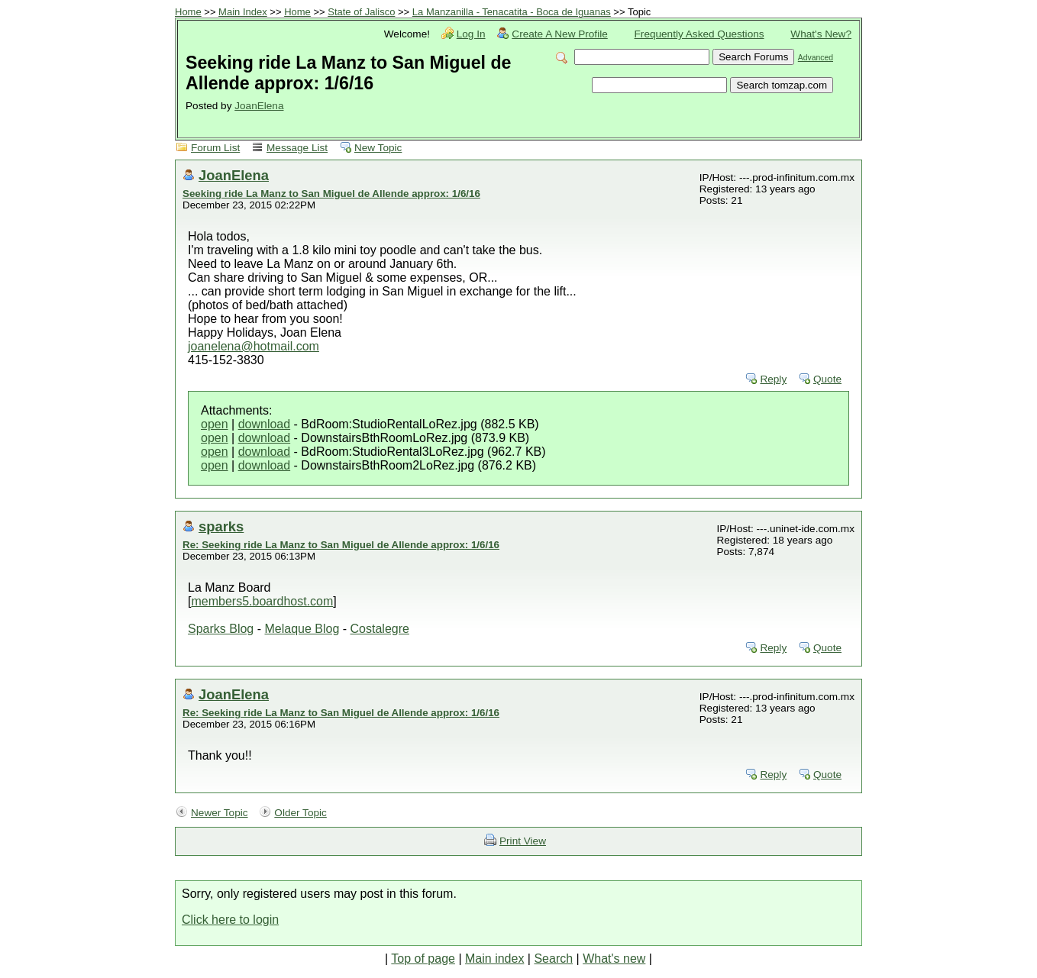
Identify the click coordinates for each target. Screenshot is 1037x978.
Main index (494, 958)
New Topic (378, 147)
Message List (297, 147)
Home (188, 12)
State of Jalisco (361, 12)
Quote (827, 379)
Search (553, 958)
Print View (522, 841)
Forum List (215, 147)
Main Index (242, 12)
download (264, 424)
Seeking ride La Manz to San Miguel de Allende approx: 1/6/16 (331, 193)
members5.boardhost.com (262, 601)
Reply (773, 379)
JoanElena (258, 105)
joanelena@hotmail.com (253, 346)
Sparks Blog (221, 628)
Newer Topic (219, 812)
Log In (471, 34)
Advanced (815, 57)
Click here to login (230, 919)
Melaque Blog (301, 628)
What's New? (820, 34)
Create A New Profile (559, 34)
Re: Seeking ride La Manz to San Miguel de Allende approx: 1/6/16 (341, 544)
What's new (614, 958)
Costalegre (380, 628)
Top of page (423, 958)
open (214, 424)
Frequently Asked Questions (699, 34)
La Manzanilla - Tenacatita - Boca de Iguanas (511, 12)
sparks (221, 526)
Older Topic (300, 812)
